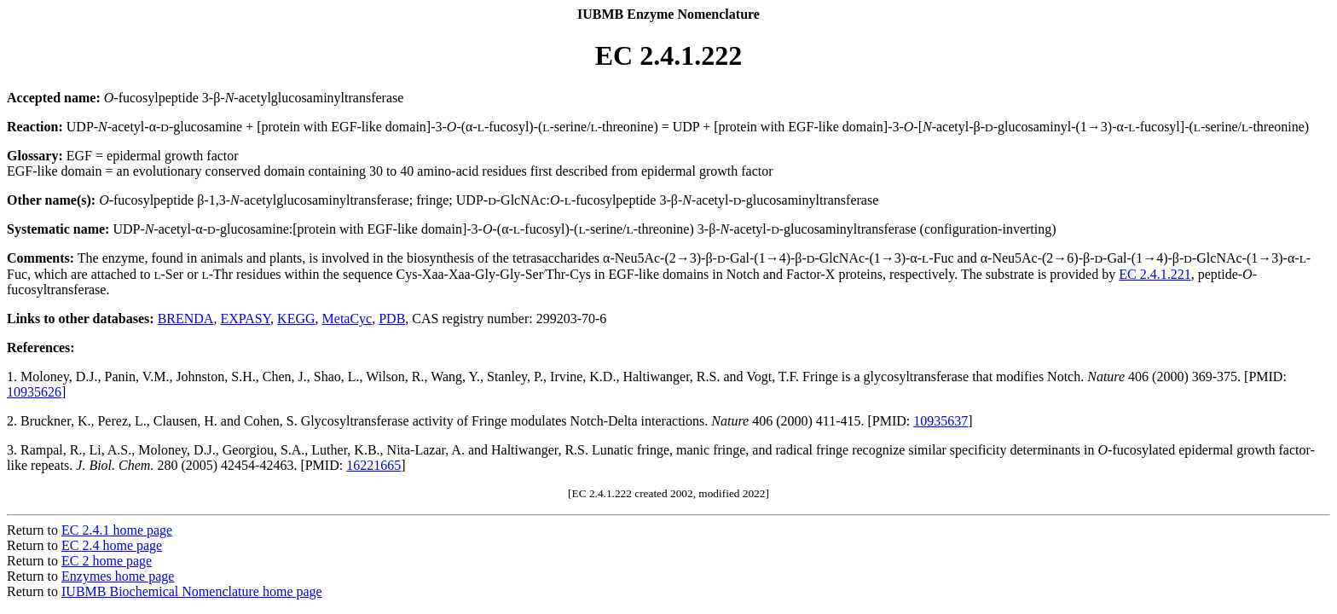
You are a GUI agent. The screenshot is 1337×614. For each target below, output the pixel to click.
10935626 (34, 392)
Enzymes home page (117, 576)
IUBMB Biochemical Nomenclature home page (191, 591)
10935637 (940, 421)
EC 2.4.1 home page (116, 530)
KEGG (296, 318)
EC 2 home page (106, 560)
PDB (392, 318)
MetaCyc (347, 318)
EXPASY (245, 318)
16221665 (373, 465)
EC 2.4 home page (111, 545)
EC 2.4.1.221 (1154, 274)
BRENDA (186, 318)
